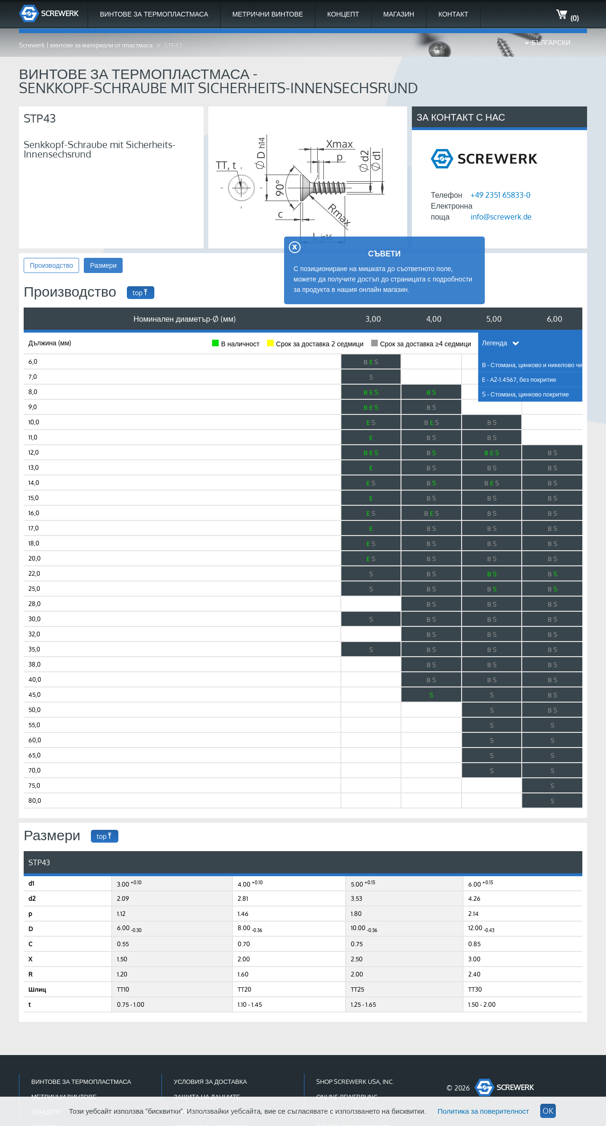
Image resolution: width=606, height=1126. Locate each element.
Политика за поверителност (483, 1111)
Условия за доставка (210, 1081)
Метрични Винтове (267, 14)
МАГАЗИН (398, 14)
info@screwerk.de (501, 216)
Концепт (343, 14)
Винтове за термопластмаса (154, 14)
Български (551, 42)
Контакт (453, 14)
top (141, 293)
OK (548, 1111)
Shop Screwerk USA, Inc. (355, 1081)
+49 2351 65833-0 (501, 195)
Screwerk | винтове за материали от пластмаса (85, 45)
